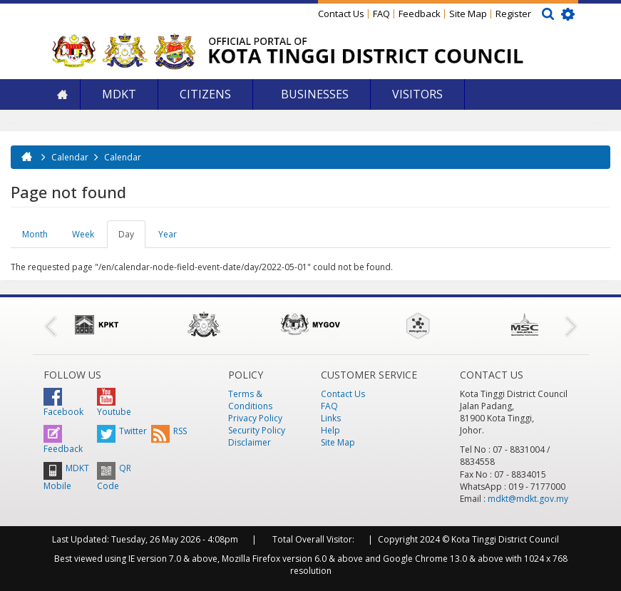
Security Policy (256, 430)
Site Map (468, 13)
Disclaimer (249, 442)
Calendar (69, 157)
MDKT (119, 94)
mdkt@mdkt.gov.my (528, 499)
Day (131, 238)
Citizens (205, 94)
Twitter (122, 431)
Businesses (313, 94)
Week (83, 234)
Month (35, 234)
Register (513, 13)
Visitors (417, 94)
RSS (169, 431)
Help (330, 430)
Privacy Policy (255, 418)
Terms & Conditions (250, 400)
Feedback (420, 13)
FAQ (381, 13)
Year (167, 234)
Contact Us (341, 13)
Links (331, 418)
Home (62, 94)
